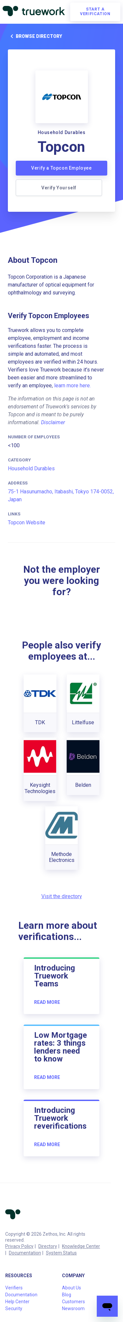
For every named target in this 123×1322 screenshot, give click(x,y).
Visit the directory (61, 896)
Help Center (17, 1301)
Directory (47, 1246)
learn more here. (72, 385)
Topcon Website (26, 522)
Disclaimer (53, 422)
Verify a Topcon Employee (61, 168)
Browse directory (35, 36)
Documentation (25, 1252)
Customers (73, 1301)
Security (13, 1308)
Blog (66, 1294)
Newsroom (73, 1308)
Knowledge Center (81, 1246)
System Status (61, 1252)
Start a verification (95, 11)
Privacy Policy (19, 1246)
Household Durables (31, 468)
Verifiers (14, 1287)
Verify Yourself (58, 187)
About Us (71, 1287)
